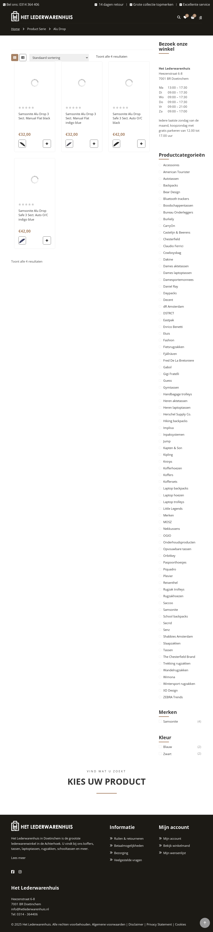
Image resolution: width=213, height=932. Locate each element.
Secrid (167, 623)
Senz (166, 630)
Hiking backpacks (175, 421)
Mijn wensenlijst (174, 853)
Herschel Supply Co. (177, 414)
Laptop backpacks (175, 488)
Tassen (168, 650)
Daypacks (170, 293)
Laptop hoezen (173, 495)
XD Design (170, 690)
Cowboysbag (172, 253)
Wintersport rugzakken (179, 684)
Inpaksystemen (173, 434)
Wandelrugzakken (175, 670)
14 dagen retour (109, 4)
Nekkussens (171, 529)
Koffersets (170, 481)
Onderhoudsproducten (179, 542)
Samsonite (170, 610)
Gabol (167, 367)
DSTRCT (168, 313)
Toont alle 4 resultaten (111, 56)
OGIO (167, 535)
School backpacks (175, 616)
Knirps (167, 461)
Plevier (168, 576)
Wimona (169, 677)
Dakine (168, 259)
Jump (167, 441)
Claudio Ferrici (173, 246)
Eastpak (168, 320)
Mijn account (172, 838)
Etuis (166, 333)
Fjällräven (170, 354)
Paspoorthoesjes (174, 562)
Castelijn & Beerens (176, 232)
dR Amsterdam (173, 306)
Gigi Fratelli (171, 374)
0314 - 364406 (27, 914)
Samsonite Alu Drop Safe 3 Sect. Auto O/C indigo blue (33, 215)
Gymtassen (171, 387)
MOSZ (167, 522)
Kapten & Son (172, 448)
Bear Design (171, 192)
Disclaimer (136, 924)
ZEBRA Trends (173, 697)
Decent (168, 300)
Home (15, 29)
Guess (167, 380)
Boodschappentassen (178, 205)
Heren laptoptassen (176, 407)
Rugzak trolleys (173, 589)
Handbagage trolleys (177, 394)
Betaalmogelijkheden (129, 846)
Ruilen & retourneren (129, 838)
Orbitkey (169, 556)
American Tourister (176, 172)
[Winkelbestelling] (59, 57)
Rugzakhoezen (173, 596)
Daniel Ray (170, 286)
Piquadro (169, 569)
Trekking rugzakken (176, 663)
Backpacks (170, 185)
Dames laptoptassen (177, 273)
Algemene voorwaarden (108, 924)
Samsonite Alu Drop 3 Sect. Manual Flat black (34, 116)
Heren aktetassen (175, 401)
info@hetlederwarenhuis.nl (30, 909)
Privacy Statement (159, 924)
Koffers (168, 475)
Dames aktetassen (176, 266)
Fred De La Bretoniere (178, 360)
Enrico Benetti (173, 327)
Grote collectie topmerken (151, 4)
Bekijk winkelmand (176, 846)
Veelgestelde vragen (128, 860)
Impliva (168, 428)
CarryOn (169, 226)
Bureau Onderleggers (178, 212)
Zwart (167, 753)
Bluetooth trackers (176, 199)
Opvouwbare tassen (177, 549)
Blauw (167, 746)
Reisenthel (170, 583)
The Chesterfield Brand (179, 657)
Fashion (168, 340)
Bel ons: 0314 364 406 (21, 4)
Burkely (168, 219)
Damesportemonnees (178, 280)
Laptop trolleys (173, 502)
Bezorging (121, 853)
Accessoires (171, 165)
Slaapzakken (172, 643)
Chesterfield (171, 239)
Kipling (168, 455)
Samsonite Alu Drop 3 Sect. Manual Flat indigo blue (81, 118)
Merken (168, 515)
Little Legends (173, 508)
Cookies (180, 924)
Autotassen (171, 179)
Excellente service (194, 4)
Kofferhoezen (172, 468)
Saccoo (168, 603)
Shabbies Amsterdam (178, 636)
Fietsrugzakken (173, 347)
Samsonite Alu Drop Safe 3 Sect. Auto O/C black (127, 118)
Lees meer (18, 858)
